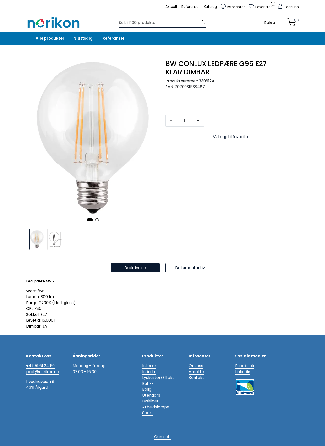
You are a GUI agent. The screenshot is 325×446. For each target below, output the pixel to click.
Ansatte (196, 372)
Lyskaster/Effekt (158, 377)
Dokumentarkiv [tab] (190, 267)
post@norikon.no (42, 372)
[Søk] (159, 23)
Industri (149, 372)
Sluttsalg (83, 38)
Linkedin (242, 372)
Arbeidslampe (155, 407)
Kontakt (196, 377)
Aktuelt (171, 6)
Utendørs (151, 395)
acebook (245, 366)
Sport (147, 413)
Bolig (146, 389)
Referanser (190, 6)
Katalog (210, 6)
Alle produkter (47, 38)
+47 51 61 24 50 (40, 366)
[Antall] (184, 121)
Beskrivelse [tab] (135, 267)
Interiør (149, 366)
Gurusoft (162, 437)
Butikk (148, 383)
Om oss (196, 366)
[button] (90, 219)
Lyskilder (150, 401)
